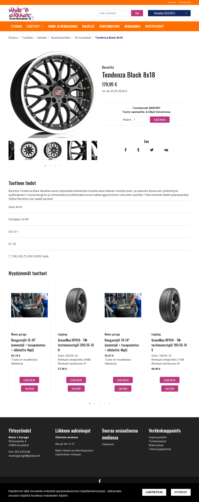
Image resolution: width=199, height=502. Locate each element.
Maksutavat (156, 445)
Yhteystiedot (154, 26)
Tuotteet (33, 26)
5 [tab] (109, 403)
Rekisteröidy (185, 2)
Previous (6, 155)
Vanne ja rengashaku (62, 26)
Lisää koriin (160, 120)
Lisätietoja (154, 492)
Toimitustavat (157, 441)
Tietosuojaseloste (160, 449)
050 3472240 (22, 452)
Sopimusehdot (158, 437)
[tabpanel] (53, 150)
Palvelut (88, 26)
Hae (137, 13)
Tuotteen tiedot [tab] (22, 183)
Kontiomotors (110, 26)
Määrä (127, 119)
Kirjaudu (172, 2)
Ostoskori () (164, 13)
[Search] (114, 13)
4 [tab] (60, 165)
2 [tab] (50, 165)
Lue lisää (29, 388)
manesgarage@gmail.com (24, 455)
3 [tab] (55, 165)
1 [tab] (45, 165)
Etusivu (16, 26)
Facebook (108, 444)
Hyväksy (180, 492)
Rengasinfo (132, 26)
